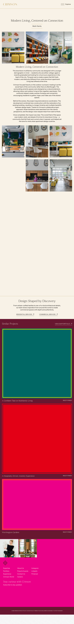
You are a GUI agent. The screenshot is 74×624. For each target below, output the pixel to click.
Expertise (6, 568)
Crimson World (8, 577)
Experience (7, 574)
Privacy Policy (22, 610)
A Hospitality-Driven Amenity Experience (18, 476)
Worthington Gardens (10, 532)
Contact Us (21, 574)
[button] (66, 4)
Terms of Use (37, 610)
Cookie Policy (30, 610)
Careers (20, 577)
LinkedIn (34, 571)
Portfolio (6, 571)
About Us (20, 568)
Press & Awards (22, 571)
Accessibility (50, 610)
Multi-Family (67, 400)
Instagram (35, 568)
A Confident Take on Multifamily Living (17, 400)
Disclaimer (44, 610)
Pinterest (34, 574)
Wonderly (60, 610)
